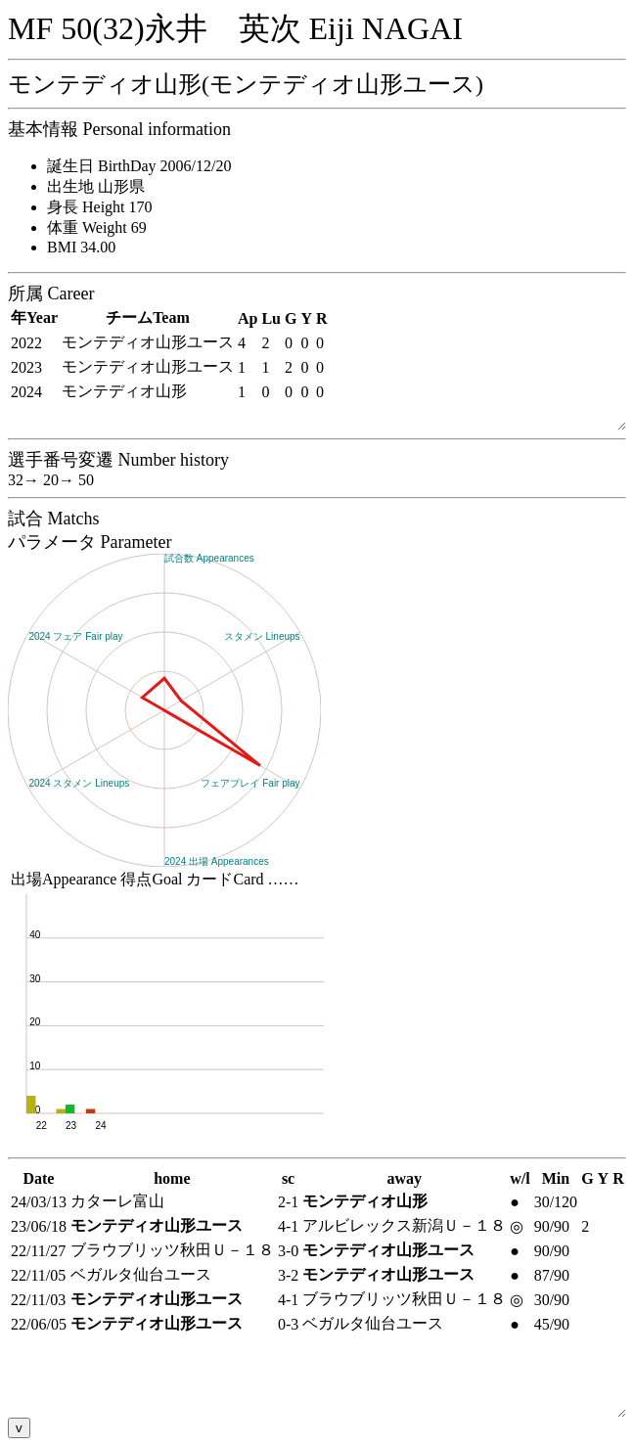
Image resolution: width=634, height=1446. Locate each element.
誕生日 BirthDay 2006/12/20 (139, 166)
